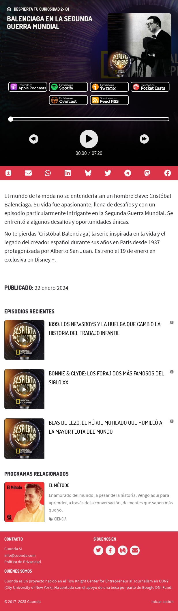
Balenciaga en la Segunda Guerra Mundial (49, 22)
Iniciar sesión (162, 601)
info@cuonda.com (20, 555)
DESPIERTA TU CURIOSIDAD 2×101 (41, 9)
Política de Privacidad (22, 561)
